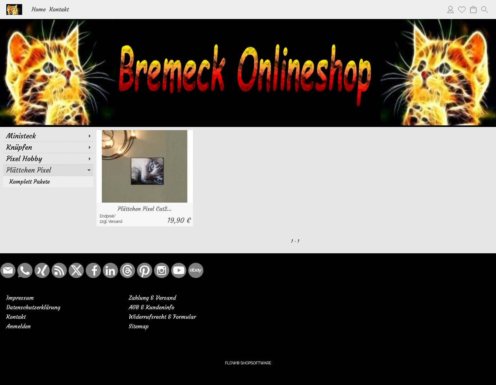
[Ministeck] (48, 136)
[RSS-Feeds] (59, 270)
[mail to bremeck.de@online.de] (8, 270)
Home (39, 9)
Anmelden (18, 326)
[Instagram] (162, 270)
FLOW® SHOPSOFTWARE (248, 363)
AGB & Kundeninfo (151, 307)
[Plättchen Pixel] (48, 170)
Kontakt (59, 9)
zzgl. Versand (111, 221)
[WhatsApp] (25, 270)
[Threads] (127, 270)
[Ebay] (196, 270)
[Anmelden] (450, 9)
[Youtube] (179, 270)
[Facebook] (93, 270)
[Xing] (42, 270)
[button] (484, 9)
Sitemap (139, 326)
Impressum (20, 297)
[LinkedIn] (110, 270)
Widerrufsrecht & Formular (162, 316)
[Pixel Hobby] (48, 158)
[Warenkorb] (473, 9)
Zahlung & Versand (152, 297)
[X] (76, 270)
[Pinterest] (144, 270)
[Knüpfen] (48, 147)
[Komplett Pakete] (48, 181)
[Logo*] (14, 6)
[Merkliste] (462, 9)
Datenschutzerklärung (33, 307)
